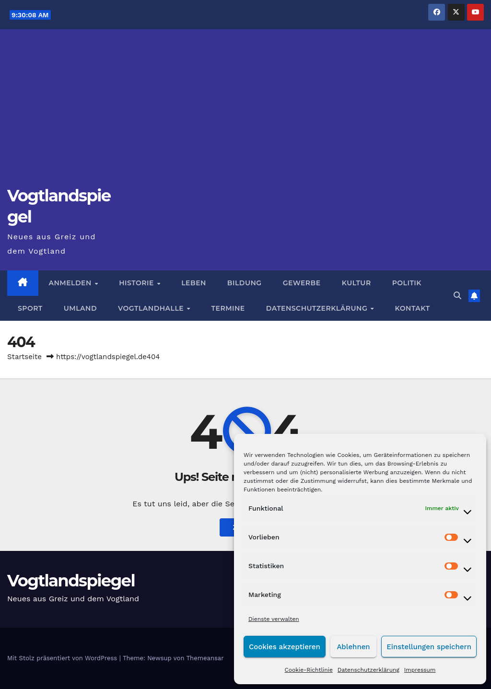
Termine (228, 308)
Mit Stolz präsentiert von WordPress (63, 658)
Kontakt (412, 308)
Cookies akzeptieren (284, 646)
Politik (406, 283)
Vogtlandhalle (152, 308)
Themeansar (205, 658)
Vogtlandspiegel (71, 581)
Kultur (356, 283)
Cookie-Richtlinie (309, 669)
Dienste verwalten (273, 619)
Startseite (24, 356)
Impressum (420, 669)
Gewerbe (302, 283)
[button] (457, 295)
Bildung (244, 283)
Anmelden (71, 283)
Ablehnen (353, 646)
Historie (137, 283)
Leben (193, 283)
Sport (30, 308)
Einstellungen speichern (428, 646)
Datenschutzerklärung (368, 669)
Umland (80, 308)
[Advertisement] (245, 113)
